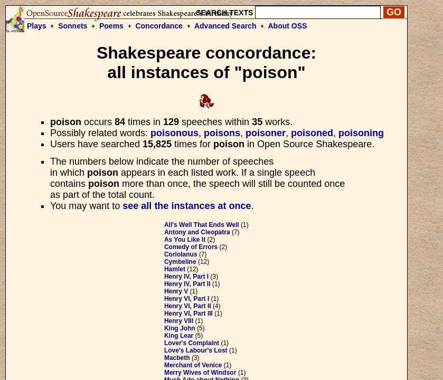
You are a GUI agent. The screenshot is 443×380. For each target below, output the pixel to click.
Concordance (158, 26)
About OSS (287, 26)
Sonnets (72, 26)
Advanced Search (225, 26)
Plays (36, 26)
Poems (111, 26)
